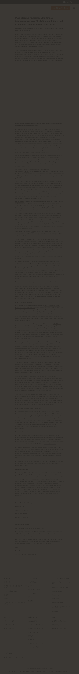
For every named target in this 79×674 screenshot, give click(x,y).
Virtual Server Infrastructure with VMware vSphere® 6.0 (38, 325)
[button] (74, 8)
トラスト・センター (48, 671)
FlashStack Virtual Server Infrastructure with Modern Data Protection (35, 377)
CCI (35, 129)
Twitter (25, 510)
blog (26, 465)
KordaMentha (19, 201)
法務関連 (38, 671)
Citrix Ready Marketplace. (26, 358)
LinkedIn (24, 513)
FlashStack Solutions (21, 517)
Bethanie (26, 171)
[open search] (71, 2)
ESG (32, 231)
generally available (50, 444)
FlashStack (38, 461)
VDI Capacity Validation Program (40, 356)
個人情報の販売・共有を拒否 (63, 671)
